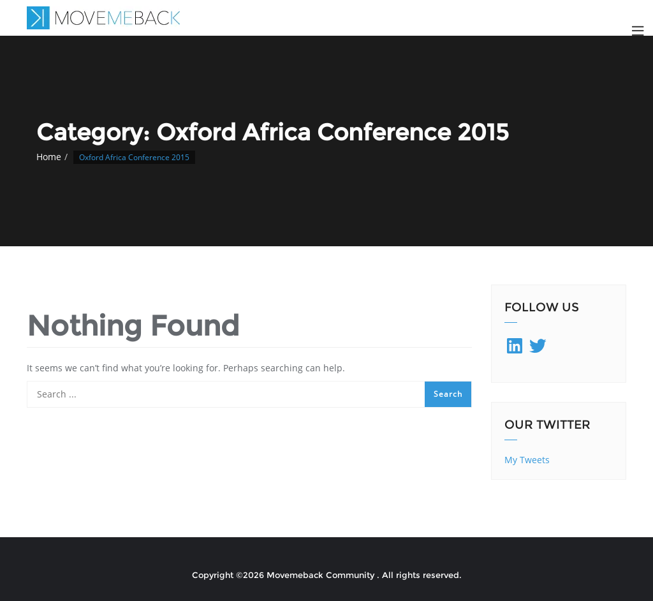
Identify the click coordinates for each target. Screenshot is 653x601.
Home (48, 157)
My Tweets (527, 460)
